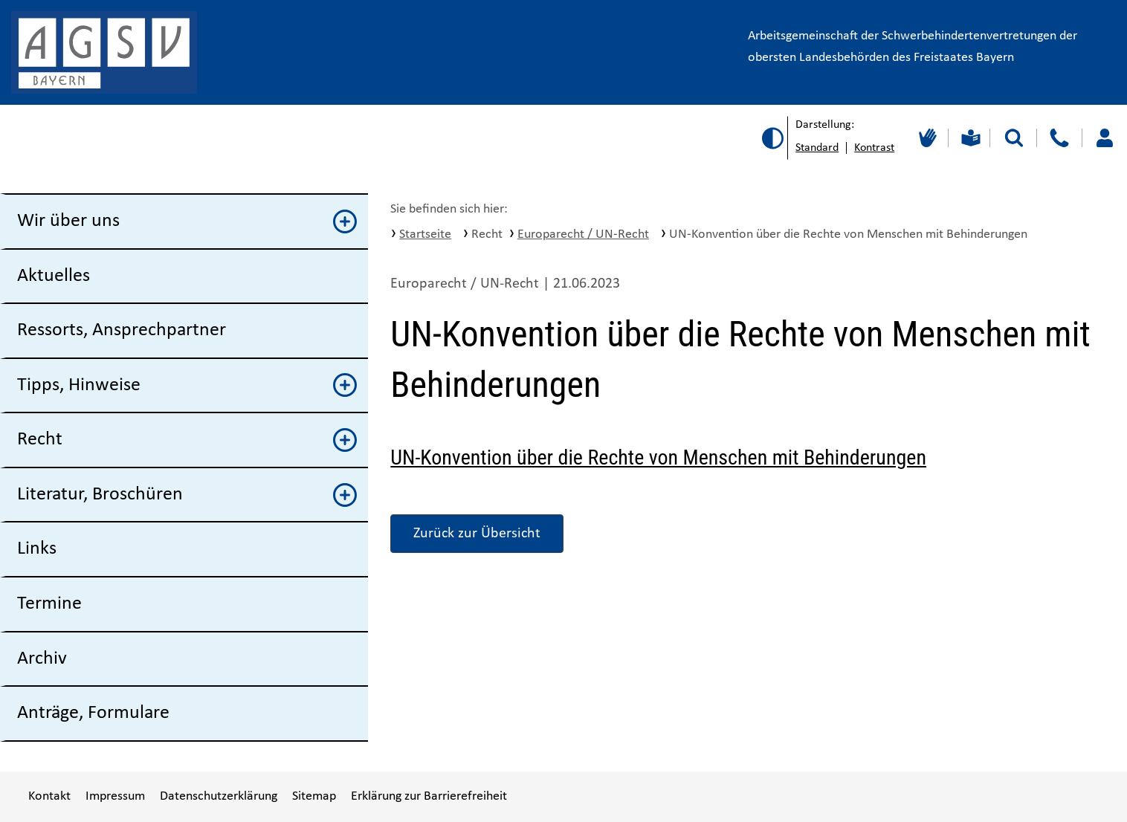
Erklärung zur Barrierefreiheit (429, 796)
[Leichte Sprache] (969, 138)
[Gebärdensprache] (925, 138)
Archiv (42, 659)
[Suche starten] (1014, 138)
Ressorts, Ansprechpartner (121, 330)
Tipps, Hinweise (187, 385)
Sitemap (314, 796)
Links (36, 549)
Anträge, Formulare (93, 713)
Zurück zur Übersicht (476, 533)
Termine (49, 604)
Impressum (115, 796)
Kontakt (49, 796)
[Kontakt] (1059, 138)
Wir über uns (187, 221)
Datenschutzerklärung (218, 796)
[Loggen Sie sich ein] (1104, 138)
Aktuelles (53, 276)
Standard (817, 148)
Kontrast (874, 148)
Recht (187, 440)
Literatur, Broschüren (187, 495)
